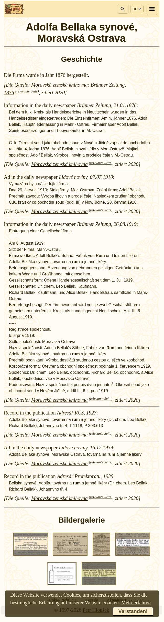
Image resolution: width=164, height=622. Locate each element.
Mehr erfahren (136, 602)
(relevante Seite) (27, 91)
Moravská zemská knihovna (59, 164)
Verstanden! (133, 611)
